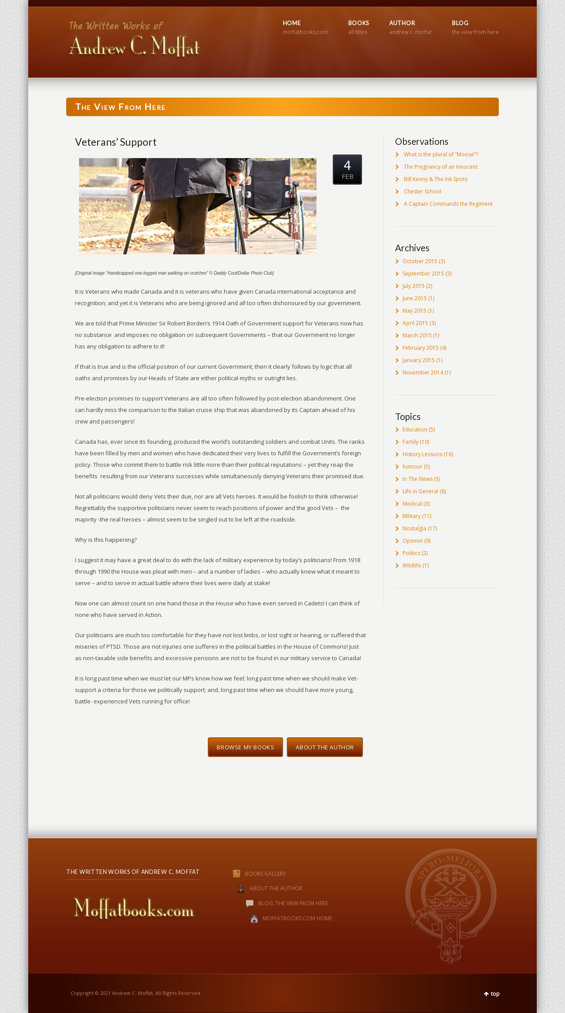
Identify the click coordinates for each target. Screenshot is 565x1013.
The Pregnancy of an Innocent (441, 166)
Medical (412, 503)
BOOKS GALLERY (250, 873)
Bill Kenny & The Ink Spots (435, 179)
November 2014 (423, 372)
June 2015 (415, 298)
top (495, 994)
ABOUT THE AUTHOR (275, 888)
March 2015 (417, 335)
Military (412, 516)
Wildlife (412, 565)
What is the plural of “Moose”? (441, 154)
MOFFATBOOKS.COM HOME (297, 918)
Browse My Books (245, 747)
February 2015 (421, 348)
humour (412, 466)
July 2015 (414, 286)
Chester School (422, 191)
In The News (418, 479)
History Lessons (422, 454)
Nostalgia (414, 528)
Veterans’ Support (116, 142)
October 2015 (420, 261)
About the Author (325, 747)
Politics (411, 553)
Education (415, 429)
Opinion (413, 540)
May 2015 (414, 310)
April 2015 (415, 323)
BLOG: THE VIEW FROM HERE (293, 903)
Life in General (420, 491)
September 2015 (423, 273)
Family (410, 442)
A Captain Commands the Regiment (448, 204)
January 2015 (419, 360)
